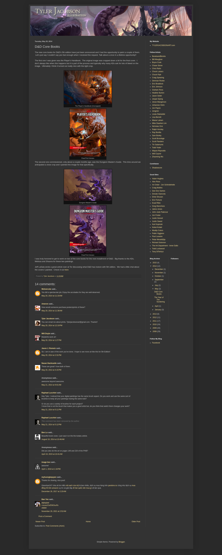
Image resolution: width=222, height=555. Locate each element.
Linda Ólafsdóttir (158, 114)
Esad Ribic (156, 203)
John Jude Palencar (160, 212)
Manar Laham (157, 120)
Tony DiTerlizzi (158, 252)
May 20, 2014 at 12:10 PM (52, 325)
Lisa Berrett (156, 117)
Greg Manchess (158, 206)
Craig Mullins (157, 188)
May (157, 289)
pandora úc (112, 485)
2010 (155, 324)
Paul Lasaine (157, 236)
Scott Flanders (158, 141)
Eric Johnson (157, 87)
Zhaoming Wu (157, 157)
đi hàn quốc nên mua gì (82, 488)
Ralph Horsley (157, 129)
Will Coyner (156, 154)
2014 (155, 266)
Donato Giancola (158, 194)
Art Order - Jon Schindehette (163, 185)
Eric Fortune (157, 200)
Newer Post (40, 522)
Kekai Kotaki (157, 227)
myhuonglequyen (49, 477)
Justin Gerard (157, 218)
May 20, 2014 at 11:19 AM (52, 296)
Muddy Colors (157, 230)
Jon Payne (156, 108)
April (157, 306)
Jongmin (155, 111)
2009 (155, 328)
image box (46, 462)
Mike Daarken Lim (159, 123)
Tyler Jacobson (48, 319)
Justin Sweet (157, 221)
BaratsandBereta (159, 56)
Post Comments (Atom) (55, 526)
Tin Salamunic (157, 145)
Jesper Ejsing (157, 99)
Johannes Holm (158, 105)
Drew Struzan (157, 197)
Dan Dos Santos (158, 191)
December (159, 269)
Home (88, 522)
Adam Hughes (157, 179)
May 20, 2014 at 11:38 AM (52, 311)
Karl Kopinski (157, 224)
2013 (155, 314)
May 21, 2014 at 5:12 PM (51, 425)
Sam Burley (156, 135)
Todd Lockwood (158, 249)
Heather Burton (158, 93)
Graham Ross (157, 90)
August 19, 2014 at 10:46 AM (53, 439)
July (157, 285)
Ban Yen (45, 499)
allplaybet (45, 503)
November (159, 273)
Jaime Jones (157, 209)
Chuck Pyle (156, 75)
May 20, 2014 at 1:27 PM (51, 340)
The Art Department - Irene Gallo (165, 246)
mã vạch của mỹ (72, 485)
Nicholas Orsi (157, 126)
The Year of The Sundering (159, 299)
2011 (155, 321)
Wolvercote (46, 289)
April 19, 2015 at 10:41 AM (52, 454)
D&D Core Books (158, 293)
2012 (155, 317)
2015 (155, 263)
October (158, 276)
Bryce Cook (156, 62)
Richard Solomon (159, 242)
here (66, 270)
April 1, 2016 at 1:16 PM (51, 469)
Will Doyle (46, 333)
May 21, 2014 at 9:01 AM (51, 385)
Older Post (136, 522)
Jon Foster (156, 215)
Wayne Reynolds (159, 151)
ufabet (44, 508)
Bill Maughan (157, 59)
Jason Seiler (157, 96)
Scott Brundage (158, 138)
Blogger (122, 542)
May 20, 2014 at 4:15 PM (51, 370)
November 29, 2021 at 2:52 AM (54, 511)
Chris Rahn (156, 68)
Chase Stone (157, 65)
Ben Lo (45, 432)
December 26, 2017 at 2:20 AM (54, 491)
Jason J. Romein (49, 348)
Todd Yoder (156, 148)
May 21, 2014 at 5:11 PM (51, 410)
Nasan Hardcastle (49, 363)
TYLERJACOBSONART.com (163, 45)
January (158, 310)
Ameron (45, 304)
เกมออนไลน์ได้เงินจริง (50, 505)
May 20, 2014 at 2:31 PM (51, 355)
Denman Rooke (158, 81)
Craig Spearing (158, 78)
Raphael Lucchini (49, 393)
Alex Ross (156, 182)
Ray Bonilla (156, 132)
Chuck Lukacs (157, 71)
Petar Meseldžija (158, 239)
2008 (155, 331)
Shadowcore (157, 168)
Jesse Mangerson (159, 102)
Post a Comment (45, 516)
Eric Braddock (157, 84)
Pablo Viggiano (158, 233)
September (159, 280)
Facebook (156, 343)
